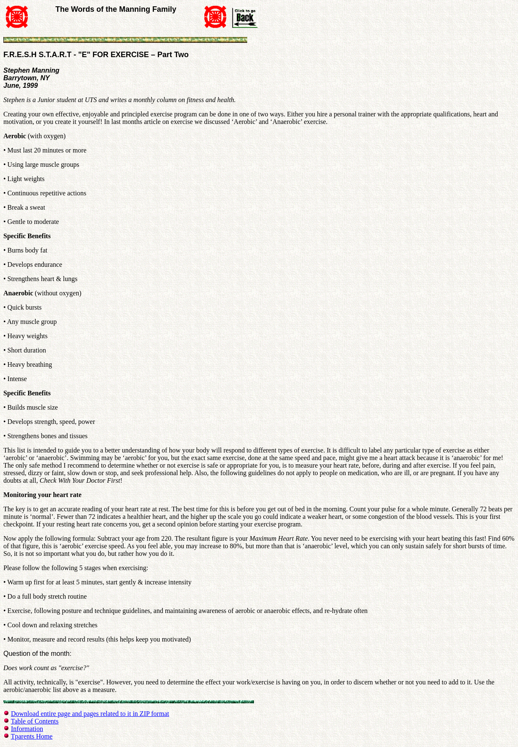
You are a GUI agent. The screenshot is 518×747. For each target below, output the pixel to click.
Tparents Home (32, 736)
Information (27, 728)
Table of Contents (35, 721)
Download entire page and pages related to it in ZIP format (90, 713)
